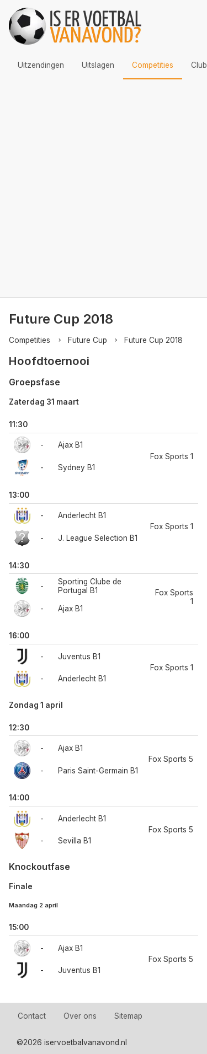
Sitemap (128, 1016)
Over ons (80, 1016)
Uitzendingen (41, 65)
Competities (152, 65)
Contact (32, 1016)
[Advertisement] (103, 188)
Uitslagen (98, 65)
